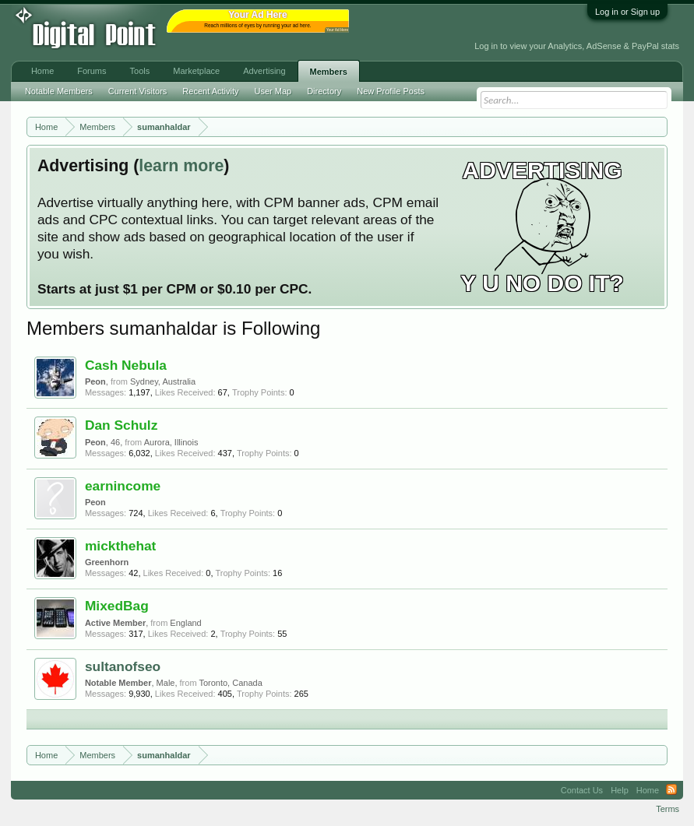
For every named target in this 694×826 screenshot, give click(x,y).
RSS (671, 790)
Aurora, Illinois (171, 442)
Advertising (264, 71)
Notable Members (59, 91)
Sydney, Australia (163, 381)
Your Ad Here (337, 30)
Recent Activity (210, 91)
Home (42, 71)
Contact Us (582, 790)
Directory (324, 91)
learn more (181, 165)
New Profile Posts (391, 91)
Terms (667, 809)
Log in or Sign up (627, 11)
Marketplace (196, 71)
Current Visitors (137, 91)
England (185, 622)
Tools (140, 71)
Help (620, 790)
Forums (91, 71)
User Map (272, 91)
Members (328, 71)
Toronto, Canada (230, 682)
